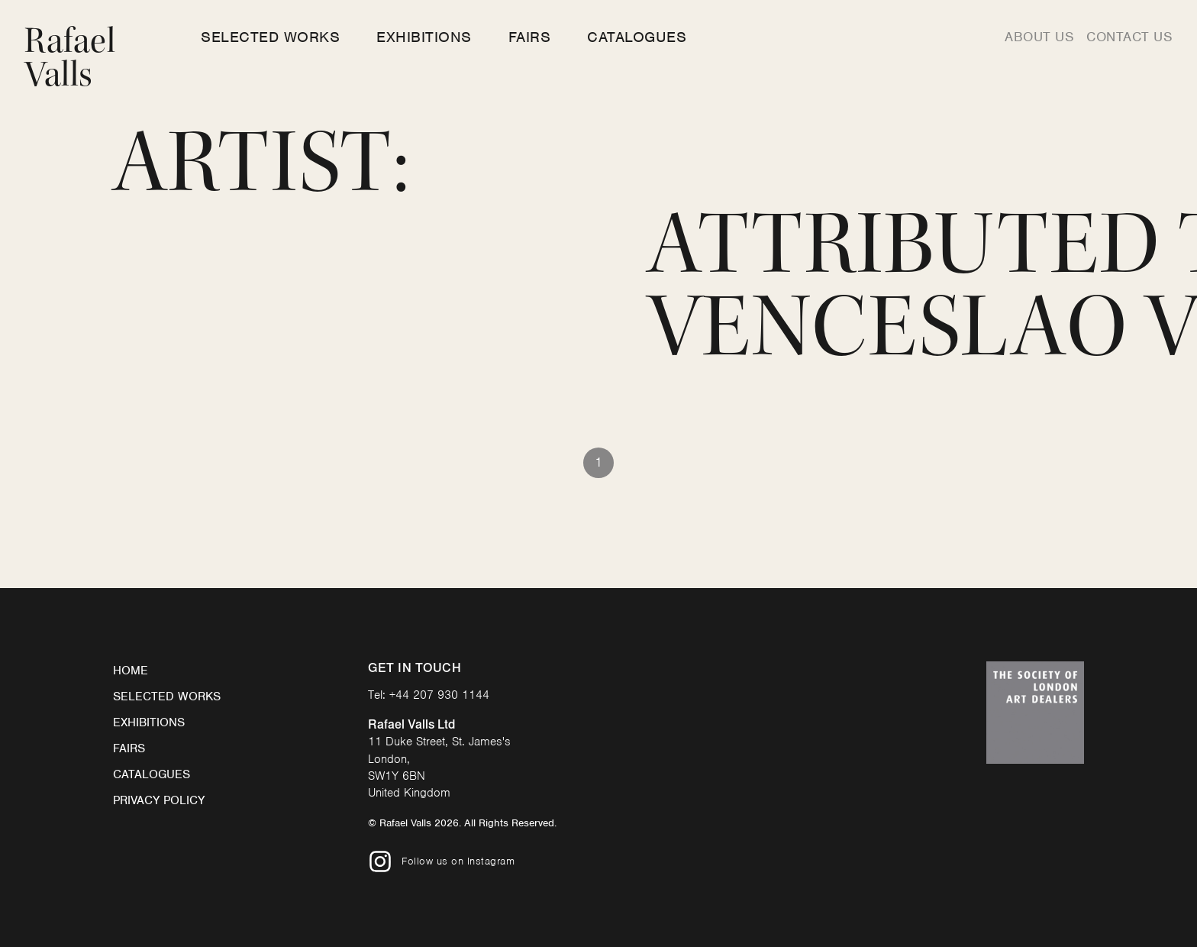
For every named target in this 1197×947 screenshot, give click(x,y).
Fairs (529, 37)
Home (130, 670)
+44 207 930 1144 (439, 695)
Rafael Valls (69, 57)
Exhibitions (424, 37)
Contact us (1129, 36)
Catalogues (636, 37)
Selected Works (270, 37)
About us (1039, 36)
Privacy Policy (159, 800)
